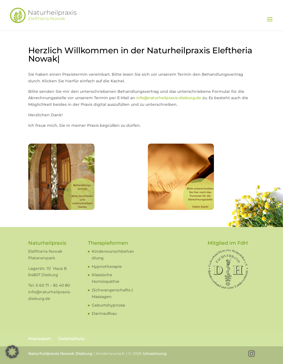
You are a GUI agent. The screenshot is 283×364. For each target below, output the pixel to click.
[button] (12, 352)
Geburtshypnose (108, 305)
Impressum (39, 338)
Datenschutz (71, 338)
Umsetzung (155, 353)
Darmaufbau (104, 313)
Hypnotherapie (107, 266)
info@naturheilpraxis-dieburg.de (167, 98)
